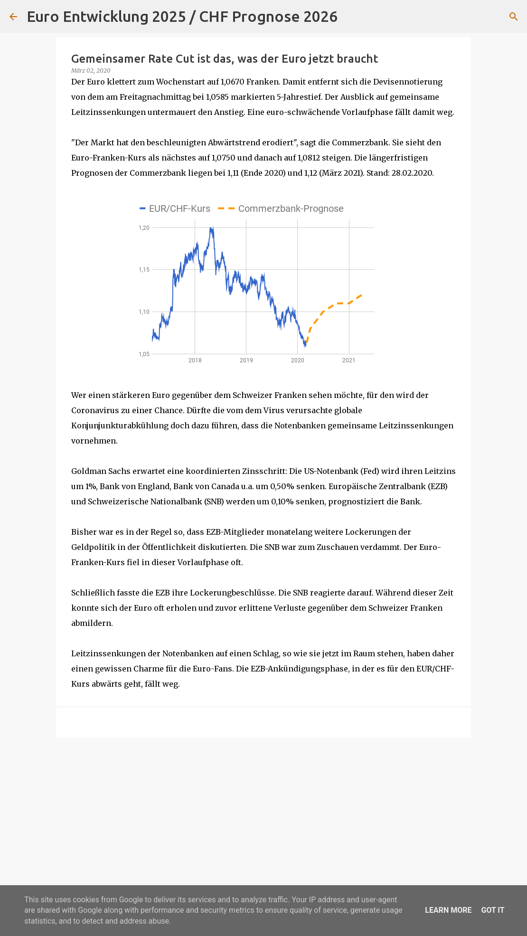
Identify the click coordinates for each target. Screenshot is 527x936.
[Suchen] (351, 16)
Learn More (448, 910)
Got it (492, 910)
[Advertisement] (263, 818)
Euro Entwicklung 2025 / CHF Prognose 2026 (182, 16)
